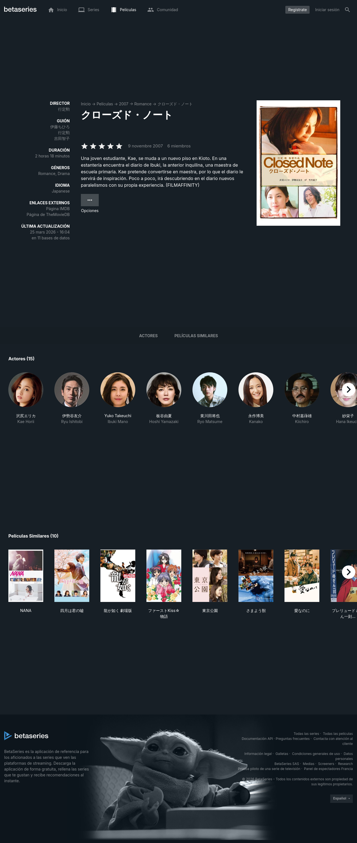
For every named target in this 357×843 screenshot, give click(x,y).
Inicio (86, 103)
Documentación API (257, 739)
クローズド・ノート (175, 103)
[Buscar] (347, 10)
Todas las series (306, 734)
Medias (308, 764)
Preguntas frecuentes (293, 739)
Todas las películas (338, 734)
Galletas (282, 754)
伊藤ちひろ (60, 126)
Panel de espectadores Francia (328, 769)
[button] (25, 401)
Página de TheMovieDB (48, 214)
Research (345, 764)
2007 (123, 103)
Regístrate (297, 9)
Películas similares (196, 335)
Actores (148, 335)
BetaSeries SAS (286, 764)
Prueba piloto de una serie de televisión (269, 769)
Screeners (326, 764)
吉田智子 (62, 138)
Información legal (258, 754)
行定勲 (64, 109)
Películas (105, 103)
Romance (143, 103)
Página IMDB (58, 208)
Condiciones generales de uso (316, 754)
